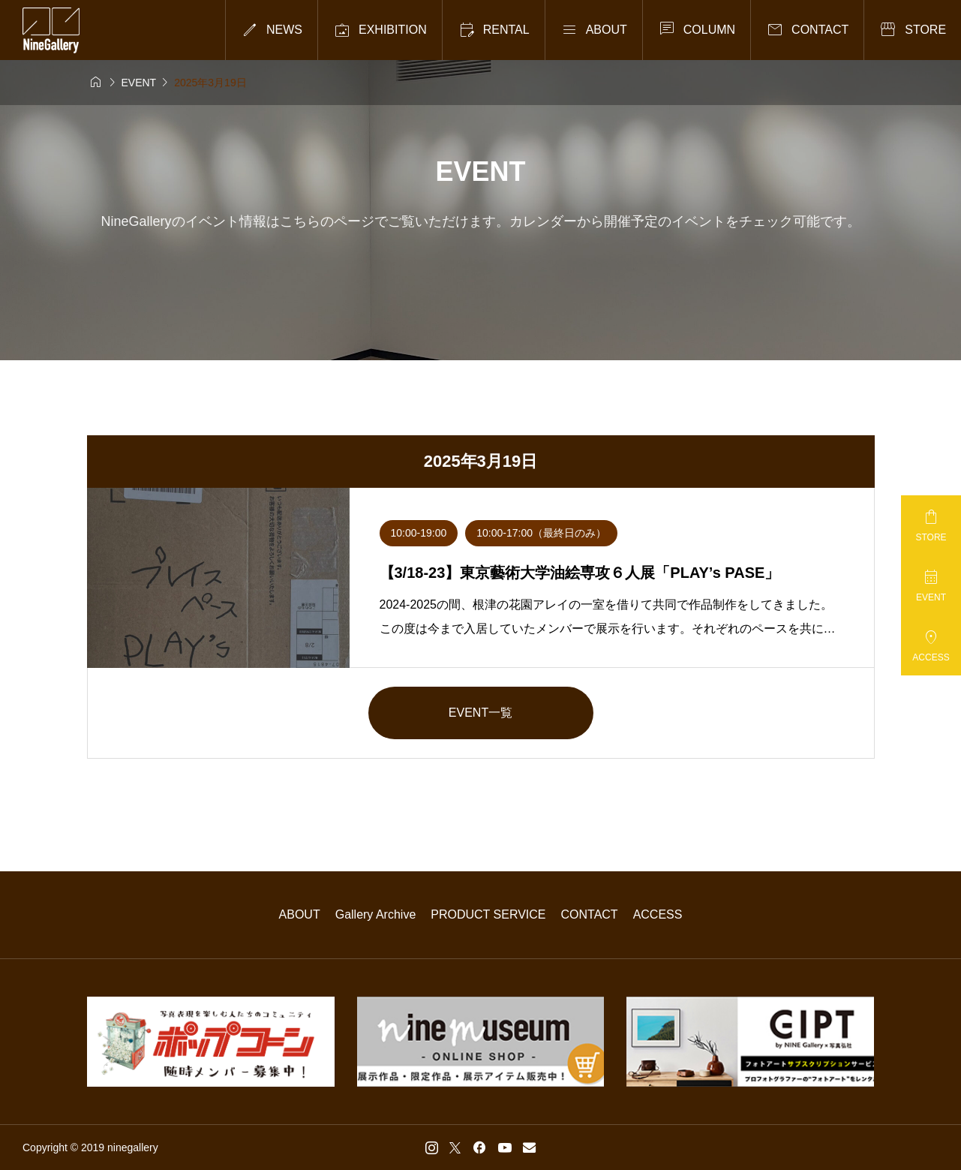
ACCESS (658, 914)
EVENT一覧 (480, 712)
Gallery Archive (375, 914)
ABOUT (299, 914)
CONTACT (589, 914)
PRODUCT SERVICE (488, 914)
